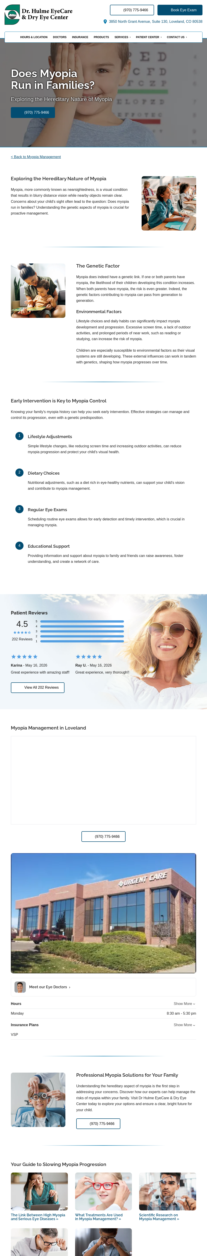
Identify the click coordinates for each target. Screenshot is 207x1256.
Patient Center (147, 37)
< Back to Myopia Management (36, 157)
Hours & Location (33, 37)
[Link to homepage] (50, 15)
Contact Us (176, 37)
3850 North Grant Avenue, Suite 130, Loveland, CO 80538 (152, 21)
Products (101, 37)
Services (121, 37)
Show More (183, 1004)
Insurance (80, 37)
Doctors (60, 37)
